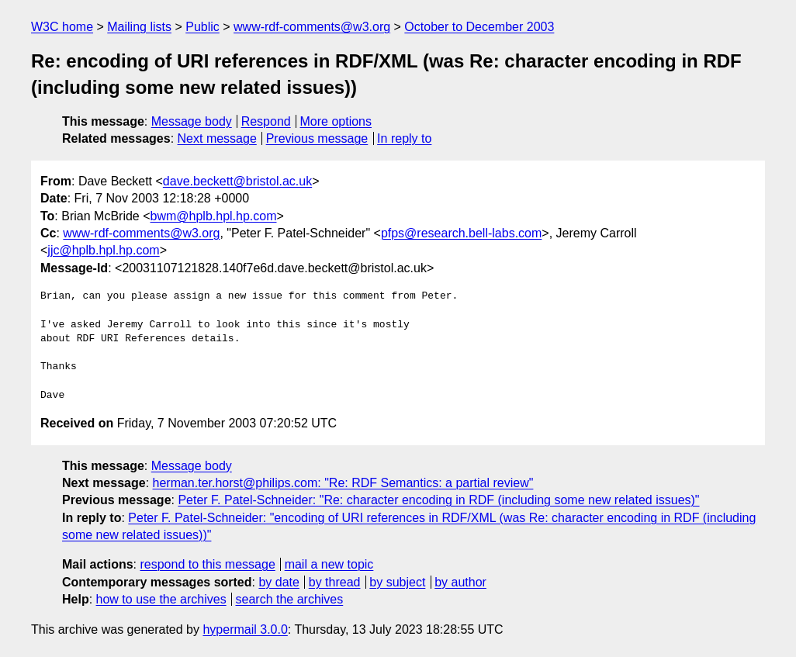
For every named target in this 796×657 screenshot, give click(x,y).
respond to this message (207, 564)
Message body (191, 121)
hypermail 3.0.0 (244, 629)
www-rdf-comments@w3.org (312, 26)
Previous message (317, 138)
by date (278, 582)
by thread (335, 582)
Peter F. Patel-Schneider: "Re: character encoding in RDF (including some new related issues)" (438, 500)
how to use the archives (161, 599)
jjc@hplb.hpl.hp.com (103, 250)
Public (202, 26)
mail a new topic (329, 564)
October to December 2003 (479, 26)
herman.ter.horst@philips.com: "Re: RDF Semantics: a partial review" (343, 482)
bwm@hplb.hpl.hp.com (214, 216)
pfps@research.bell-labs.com (461, 233)
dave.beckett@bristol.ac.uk (237, 181)
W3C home (62, 26)
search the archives (290, 599)
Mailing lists (139, 26)
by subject (397, 582)
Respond (266, 121)
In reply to (404, 138)
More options (336, 121)
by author (460, 582)
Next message (217, 138)
